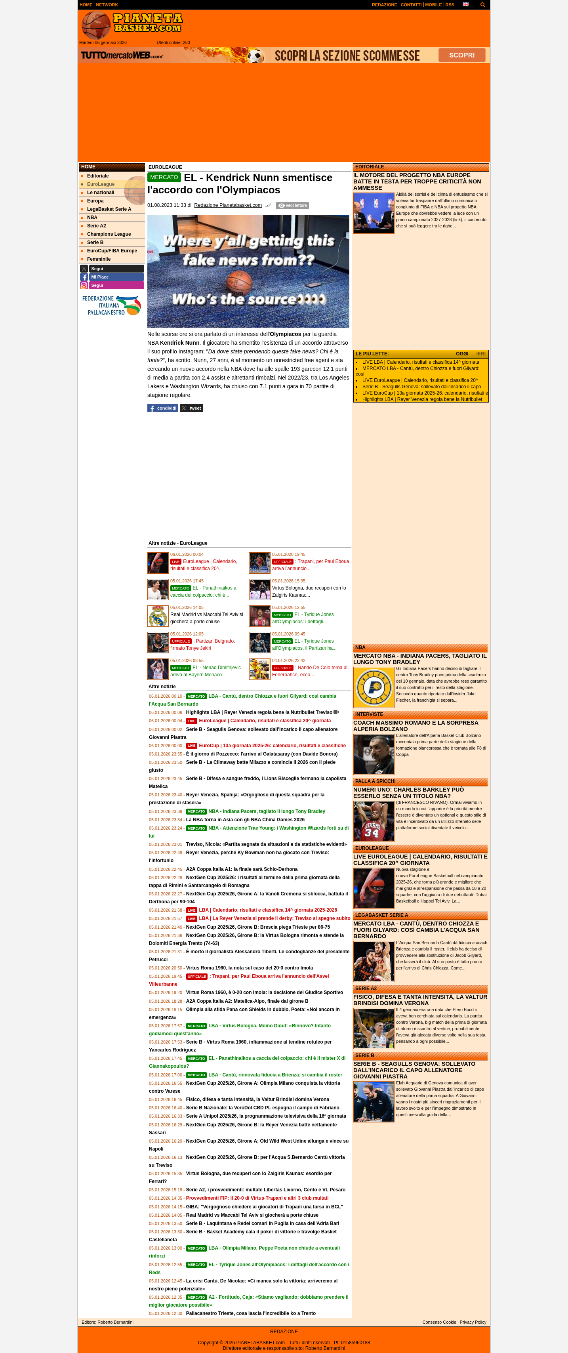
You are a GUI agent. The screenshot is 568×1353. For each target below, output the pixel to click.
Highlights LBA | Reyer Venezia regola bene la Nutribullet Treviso (259, 712)
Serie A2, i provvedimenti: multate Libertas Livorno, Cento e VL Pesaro (266, 1190)
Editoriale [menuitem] (95, 176)
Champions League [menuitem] (106, 234)
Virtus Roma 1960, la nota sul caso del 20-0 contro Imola (249, 968)
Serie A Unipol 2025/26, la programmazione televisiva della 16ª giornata (266, 1116)
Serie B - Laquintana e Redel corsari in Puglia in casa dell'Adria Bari (262, 1223)
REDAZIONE (284, 1331)
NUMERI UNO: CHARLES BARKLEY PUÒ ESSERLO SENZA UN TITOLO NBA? (408, 792)
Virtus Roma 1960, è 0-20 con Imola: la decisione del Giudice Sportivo (264, 992)
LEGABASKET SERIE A (381, 915)
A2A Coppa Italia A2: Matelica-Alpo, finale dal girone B (247, 1001)
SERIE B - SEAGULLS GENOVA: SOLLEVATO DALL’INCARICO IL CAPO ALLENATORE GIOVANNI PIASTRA (414, 1070)
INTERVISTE (369, 714)
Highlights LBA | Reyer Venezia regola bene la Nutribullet (422, 399)
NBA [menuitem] (89, 217)
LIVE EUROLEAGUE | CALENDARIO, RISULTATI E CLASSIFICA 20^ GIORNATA (420, 859)
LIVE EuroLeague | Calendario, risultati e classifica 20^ (420, 380)
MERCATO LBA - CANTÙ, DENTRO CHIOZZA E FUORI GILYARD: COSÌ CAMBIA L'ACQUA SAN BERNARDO (416, 929)
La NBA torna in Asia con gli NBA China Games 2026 (245, 819)
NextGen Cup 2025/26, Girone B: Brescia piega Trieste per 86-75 (258, 927)
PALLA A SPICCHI (375, 781)
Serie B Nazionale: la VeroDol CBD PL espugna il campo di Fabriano (262, 1108)
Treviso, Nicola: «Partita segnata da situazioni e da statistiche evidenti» (266, 844)
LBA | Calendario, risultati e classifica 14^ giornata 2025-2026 (261, 910)
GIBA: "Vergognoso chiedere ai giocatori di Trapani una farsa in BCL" (264, 1207)
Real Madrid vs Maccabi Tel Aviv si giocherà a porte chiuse (252, 1215)
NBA (360, 647)
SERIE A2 (366, 988)
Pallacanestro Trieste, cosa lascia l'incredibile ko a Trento (251, 1313)
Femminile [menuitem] (96, 259)
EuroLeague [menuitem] (97, 184)
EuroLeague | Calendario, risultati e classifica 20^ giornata (258, 720)
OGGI (462, 354)
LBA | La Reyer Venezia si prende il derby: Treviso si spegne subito (268, 918)
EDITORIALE (369, 167)
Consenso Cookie (439, 1322)
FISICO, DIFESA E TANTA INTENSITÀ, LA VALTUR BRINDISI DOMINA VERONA (420, 1000)
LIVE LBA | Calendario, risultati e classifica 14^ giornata (420, 362)
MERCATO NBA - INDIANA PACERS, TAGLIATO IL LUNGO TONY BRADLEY (420, 659)
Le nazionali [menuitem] (97, 192)
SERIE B (364, 1055)
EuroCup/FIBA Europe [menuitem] (109, 251)
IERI (481, 354)
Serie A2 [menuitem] (93, 226)
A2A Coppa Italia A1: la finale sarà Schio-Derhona (242, 869)
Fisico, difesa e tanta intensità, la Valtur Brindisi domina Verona (257, 1099)
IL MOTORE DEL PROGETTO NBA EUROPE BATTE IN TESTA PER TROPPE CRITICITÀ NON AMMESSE (417, 181)
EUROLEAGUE (372, 848)
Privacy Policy (473, 1322)
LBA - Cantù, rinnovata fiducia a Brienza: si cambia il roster (264, 1075)
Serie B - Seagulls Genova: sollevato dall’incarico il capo (421, 386)
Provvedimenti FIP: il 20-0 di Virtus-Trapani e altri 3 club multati (257, 1198)
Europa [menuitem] (92, 201)
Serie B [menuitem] (92, 242)
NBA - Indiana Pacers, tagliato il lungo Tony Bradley (256, 811)
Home (88, 167)
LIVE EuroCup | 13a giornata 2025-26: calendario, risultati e (425, 393)
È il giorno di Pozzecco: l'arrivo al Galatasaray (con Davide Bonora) (262, 754)
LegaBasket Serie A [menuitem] (106, 209)
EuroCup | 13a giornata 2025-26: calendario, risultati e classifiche (266, 745)
